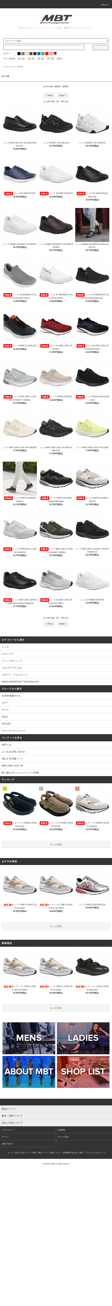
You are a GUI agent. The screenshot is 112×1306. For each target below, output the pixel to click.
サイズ (13, 67)
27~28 (50, 58)
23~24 (31, 58)
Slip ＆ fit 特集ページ (12, 758)
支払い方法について (22, 1153)
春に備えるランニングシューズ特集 (20, 772)
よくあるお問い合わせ (13, 751)
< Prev (49, 95)
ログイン (5, 1137)
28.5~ (60, 58)
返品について (55, 1153)
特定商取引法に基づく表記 (73, 1153)
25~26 (40, 58)
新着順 (65, 86)
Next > (62, 95)
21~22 (21, 58)
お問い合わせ (7, 1144)
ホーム (5, 67)
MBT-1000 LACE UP (12, 765)
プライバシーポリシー (93, 1153)
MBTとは (6, 744)
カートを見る (63, 1137)
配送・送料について (40, 1153)
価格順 (57, 86)
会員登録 (61, 1130)
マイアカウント (8, 1130)
